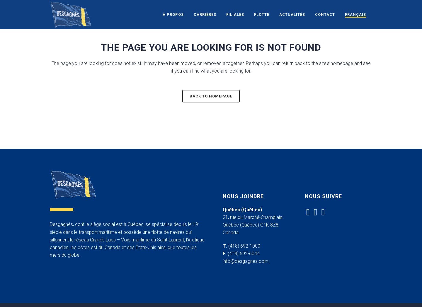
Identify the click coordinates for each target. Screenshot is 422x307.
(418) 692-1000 (244, 246)
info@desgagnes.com (245, 261)
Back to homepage (211, 96)
